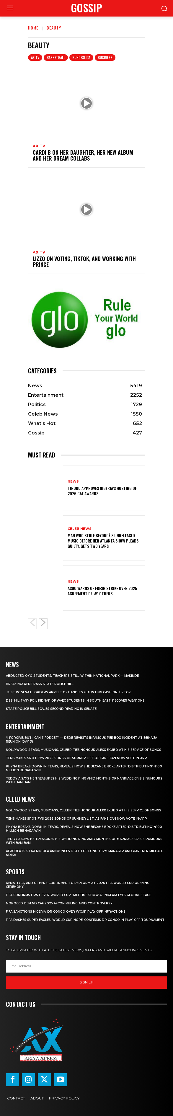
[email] (86, 966)
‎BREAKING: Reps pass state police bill (40, 684)
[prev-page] (32, 623)
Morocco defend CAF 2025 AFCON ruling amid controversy (59, 903)
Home (33, 27)
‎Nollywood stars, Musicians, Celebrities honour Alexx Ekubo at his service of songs (83, 750)
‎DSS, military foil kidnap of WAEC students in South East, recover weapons (75, 700)
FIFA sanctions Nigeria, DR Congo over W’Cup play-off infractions (65, 912)
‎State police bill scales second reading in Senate (51, 709)
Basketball (56, 57)
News (73, 481)
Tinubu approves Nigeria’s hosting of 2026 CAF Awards (102, 490)
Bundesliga (81, 57)
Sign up (87, 982)
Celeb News (80, 528)
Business (105, 57)
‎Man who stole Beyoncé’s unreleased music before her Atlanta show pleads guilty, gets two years (103, 540)
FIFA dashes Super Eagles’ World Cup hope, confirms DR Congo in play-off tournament (85, 920)
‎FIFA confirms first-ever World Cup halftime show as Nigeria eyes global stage (78, 895)
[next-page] (43, 623)
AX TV (35, 57)
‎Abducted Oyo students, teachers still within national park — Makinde (72, 676)
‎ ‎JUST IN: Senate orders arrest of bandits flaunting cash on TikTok (68, 692)
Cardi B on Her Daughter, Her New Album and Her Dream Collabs (83, 155)
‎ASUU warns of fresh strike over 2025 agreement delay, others (102, 591)
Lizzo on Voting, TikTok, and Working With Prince (84, 261)
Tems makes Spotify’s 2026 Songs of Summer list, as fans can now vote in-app (76, 758)
